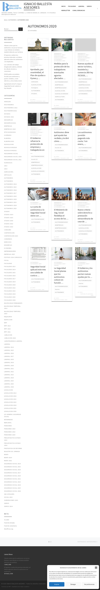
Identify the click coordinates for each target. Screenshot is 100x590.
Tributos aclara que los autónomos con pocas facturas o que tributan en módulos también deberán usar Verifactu (13, 49)
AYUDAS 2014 (8, 214)
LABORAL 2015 (9, 350)
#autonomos (9, 105)
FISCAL (6, 260)
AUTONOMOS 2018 (10, 196)
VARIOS (6, 503)
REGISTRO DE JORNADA (12, 451)
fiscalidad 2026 (9, 300)
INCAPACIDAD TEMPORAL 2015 (12, 312)
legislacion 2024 (10, 405)
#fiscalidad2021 (10, 132)
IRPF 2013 (7, 326)
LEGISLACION (8, 390)
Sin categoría (9, 494)
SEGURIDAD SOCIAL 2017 (12, 473)
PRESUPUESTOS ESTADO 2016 (12, 444)
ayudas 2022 (8, 224)
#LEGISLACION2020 (10, 147)
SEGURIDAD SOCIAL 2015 (12, 467)
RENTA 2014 (8, 457)
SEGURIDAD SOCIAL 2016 (12, 470)
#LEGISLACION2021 (10, 150)
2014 (5, 169)
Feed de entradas (9, 523)
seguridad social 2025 (12, 488)
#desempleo (8, 120)
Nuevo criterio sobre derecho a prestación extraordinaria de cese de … (85, 215)
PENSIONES (8, 426)
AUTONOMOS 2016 (10, 190)
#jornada (7, 135)
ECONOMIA (7, 248)
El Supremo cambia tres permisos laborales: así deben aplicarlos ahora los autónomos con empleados (13, 58)
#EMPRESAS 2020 (10, 129)
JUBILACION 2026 (10, 338)
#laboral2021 (9, 141)
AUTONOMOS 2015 (10, 187)
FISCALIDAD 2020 (9, 285)
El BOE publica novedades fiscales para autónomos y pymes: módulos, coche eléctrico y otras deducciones (13, 77)
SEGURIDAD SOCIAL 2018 (12, 476)
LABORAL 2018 (9, 359)
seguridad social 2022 (12, 479)
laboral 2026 (9, 387)
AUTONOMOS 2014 (10, 184)
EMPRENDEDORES (10, 251)
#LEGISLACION (9, 144)
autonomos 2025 (10, 208)
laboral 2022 (9, 368)
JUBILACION (8, 335)
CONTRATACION (9, 233)
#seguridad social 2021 (12, 160)
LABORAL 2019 (9, 362)
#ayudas (7, 114)
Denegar (73, 584)
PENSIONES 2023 (9, 432)
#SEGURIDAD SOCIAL (11, 153)
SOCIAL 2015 (8, 497)
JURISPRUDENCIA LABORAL (13, 341)
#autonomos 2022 (10, 108)
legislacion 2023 (10, 402)
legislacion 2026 (10, 411)
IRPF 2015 (7, 329)
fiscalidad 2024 (9, 294)
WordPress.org (8, 529)
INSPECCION (8, 320)
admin (33, 99)
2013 (5, 166)
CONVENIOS (8, 239)
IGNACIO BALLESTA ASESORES (16, 584)
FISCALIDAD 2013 (9, 266)
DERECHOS (7, 242)
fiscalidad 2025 (9, 297)
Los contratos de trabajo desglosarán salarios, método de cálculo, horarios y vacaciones (13, 68)
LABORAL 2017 (9, 356)
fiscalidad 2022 (9, 288)
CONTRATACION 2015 (11, 236)
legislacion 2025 (10, 408)
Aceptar (56, 584)
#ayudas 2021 (9, 117)
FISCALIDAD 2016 (9, 276)
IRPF (5, 323)
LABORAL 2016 (9, 353)
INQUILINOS (8, 317)
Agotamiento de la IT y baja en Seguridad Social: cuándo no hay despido (13, 86)
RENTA (6, 454)
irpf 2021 (7, 332)
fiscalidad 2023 (9, 291)
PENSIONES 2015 (9, 429)
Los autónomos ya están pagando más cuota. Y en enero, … (85, 138)
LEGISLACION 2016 (10, 396)
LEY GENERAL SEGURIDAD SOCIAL (12, 415)
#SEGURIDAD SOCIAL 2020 (12, 156)
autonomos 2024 (10, 205)
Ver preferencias (89, 584)
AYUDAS (7, 211)
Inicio (5, 20)
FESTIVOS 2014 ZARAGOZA (13, 257)
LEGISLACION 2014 (10, 393)
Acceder (6, 520)
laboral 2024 (9, 378)
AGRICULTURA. (9, 172)
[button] (96, 568)
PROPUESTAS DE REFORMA (13, 448)
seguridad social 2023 (12, 482)
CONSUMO (7, 230)
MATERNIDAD (8, 419)
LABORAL (7, 344)
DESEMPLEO (8, 245)
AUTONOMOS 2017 (10, 193)
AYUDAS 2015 (8, 217)
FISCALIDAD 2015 (9, 272)
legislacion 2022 (10, 399)
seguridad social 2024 (12, 485)
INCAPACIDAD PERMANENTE (13, 303)
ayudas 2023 (8, 227)
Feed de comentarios (10, 526)
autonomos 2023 (10, 202)
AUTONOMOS (12, 20)
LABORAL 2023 (9, 375)
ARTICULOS (8, 175)
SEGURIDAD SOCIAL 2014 (12, 464)
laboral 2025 (9, 381)
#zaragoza (8, 163)
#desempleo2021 (10, 123)
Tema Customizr (25, 586)
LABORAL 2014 (9, 347)
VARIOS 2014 (8, 506)
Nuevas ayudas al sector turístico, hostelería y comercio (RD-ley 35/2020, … (85, 69)
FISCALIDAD (8, 263)
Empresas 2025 (9, 254)
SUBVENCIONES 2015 (11, 500)
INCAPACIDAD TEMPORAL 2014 (12, 307)
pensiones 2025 (9, 435)
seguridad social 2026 (12, 491)
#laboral (7, 138)
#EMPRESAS (8, 126)
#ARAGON (7, 101)
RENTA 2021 (8, 460)
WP (10, 586)
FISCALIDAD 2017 (9, 279)
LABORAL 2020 (9, 365)
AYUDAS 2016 (8, 221)
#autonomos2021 (10, 111)
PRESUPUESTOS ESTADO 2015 (12, 439)
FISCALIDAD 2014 (9, 269)
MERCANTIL (8, 423)
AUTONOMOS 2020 (10, 199)
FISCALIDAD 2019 (9, 282)
